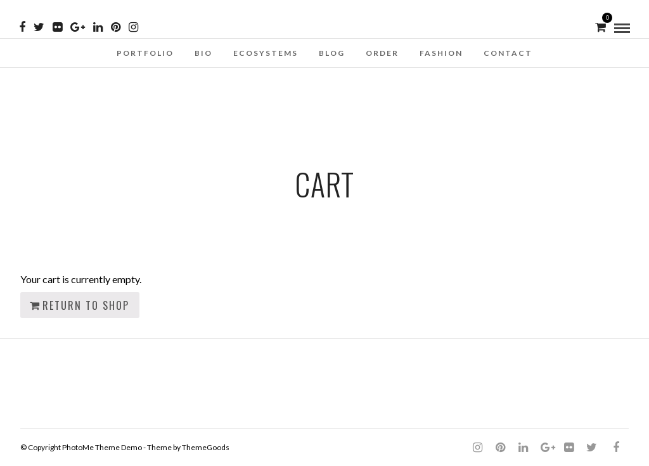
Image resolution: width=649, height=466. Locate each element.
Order (382, 53)
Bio (203, 53)
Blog (332, 53)
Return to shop (85, 305)
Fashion (441, 53)
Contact (508, 53)
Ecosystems (265, 53)
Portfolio (145, 53)
